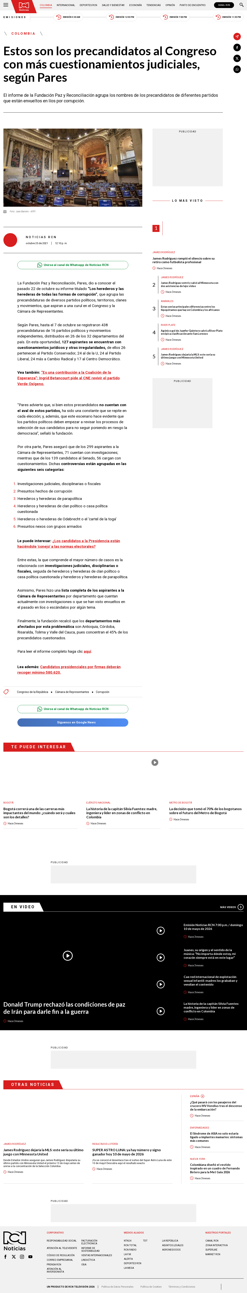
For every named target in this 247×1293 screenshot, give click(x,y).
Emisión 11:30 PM (228, 17)
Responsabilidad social (62, 1239)
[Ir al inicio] (24, 6)
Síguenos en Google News (73, 720)
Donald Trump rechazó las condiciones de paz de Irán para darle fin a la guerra (64, 1006)
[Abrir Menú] (5, 5)
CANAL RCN (224, 5)
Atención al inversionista (55, 1268)
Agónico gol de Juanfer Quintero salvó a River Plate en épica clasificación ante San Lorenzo (192, 332)
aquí (87, 651)
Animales (167, 301)
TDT (145, 1239)
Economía (135, 5)
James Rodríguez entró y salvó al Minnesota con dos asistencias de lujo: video (189, 284)
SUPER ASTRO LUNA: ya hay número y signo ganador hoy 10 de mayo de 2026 (126, 1150)
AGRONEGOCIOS (171, 1248)
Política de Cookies (151, 1284)
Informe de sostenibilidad (90, 1247)
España (195, 1094)
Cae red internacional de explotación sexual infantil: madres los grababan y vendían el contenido (210, 978)
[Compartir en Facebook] (237, 47)
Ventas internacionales (96, 1253)
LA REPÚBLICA (170, 1239)
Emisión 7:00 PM (175, 17)
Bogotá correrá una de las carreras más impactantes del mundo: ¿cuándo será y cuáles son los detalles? (39, 811)
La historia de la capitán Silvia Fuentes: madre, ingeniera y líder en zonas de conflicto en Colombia (121, 811)
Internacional (66, 5)
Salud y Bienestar (113, 5)
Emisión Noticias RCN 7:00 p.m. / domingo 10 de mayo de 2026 (213, 925)
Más (232, 905)
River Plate (168, 325)
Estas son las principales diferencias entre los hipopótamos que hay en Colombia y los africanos (190, 308)
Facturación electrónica (89, 1240)
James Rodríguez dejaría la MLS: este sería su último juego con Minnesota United (188, 356)
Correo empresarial (60, 1258)
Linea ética (88, 1258)
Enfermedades (199, 1125)
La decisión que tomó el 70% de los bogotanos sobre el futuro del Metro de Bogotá (205, 809)
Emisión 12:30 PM (121, 17)
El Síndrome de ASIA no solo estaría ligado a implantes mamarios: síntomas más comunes (216, 1135)
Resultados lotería (105, 1141)
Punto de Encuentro (193, 5)
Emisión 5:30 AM (68, 17)
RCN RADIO (130, 1248)
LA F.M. (127, 1252)
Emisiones (14, 17)
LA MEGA (129, 1266)
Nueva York (197, 1156)
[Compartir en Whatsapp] (237, 69)
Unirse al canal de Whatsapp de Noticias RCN (73, 265)
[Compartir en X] (237, 58)
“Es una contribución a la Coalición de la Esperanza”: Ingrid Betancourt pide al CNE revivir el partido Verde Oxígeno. (68, 378)
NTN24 (127, 1239)
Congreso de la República (32, 690)
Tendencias (153, 5)
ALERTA (128, 1257)
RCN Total (130, 1243)
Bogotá (8, 800)
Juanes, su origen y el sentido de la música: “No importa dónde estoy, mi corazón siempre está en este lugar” (210, 951)
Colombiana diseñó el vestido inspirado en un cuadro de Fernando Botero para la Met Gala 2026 (215, 1166)
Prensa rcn (54, 1262)
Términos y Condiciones (181, 1284)
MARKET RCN (212, 1252)
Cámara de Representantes (72, 690)
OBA (83, 1262)
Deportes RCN (88, 5)
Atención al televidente (62, 1246)
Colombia (46, 5)
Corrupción (103, 690)
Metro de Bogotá (180, 800)
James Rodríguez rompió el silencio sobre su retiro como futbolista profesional (183, 260)
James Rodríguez (163, 252)
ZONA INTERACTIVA (216, 1243)
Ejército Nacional (98, 800)
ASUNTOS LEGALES (172, 1243)
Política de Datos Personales (117, 1284)
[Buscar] (242, 5)
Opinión (170, 5)
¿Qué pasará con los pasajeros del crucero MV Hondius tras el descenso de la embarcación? (216, 1104)
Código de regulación (61, 1253)
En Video (23, 905)
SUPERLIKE (211, 1248)
